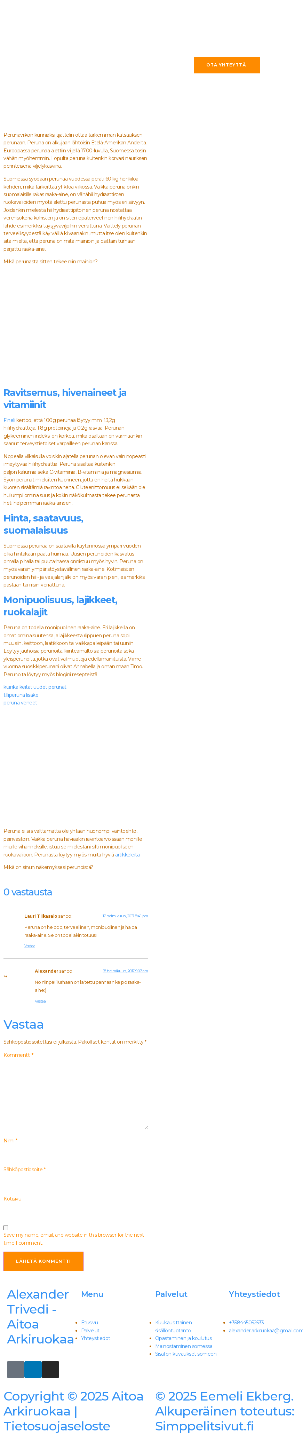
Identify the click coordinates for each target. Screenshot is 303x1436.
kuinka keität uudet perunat (34, 687)
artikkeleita (127, 855)
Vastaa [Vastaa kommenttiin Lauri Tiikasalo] (29, 945)
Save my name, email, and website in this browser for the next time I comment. (73, 1239)
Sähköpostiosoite (24, 1169)
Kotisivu (12, 1199)
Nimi (10, 1141)
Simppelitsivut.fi (224, 1411)
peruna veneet (20, 703)
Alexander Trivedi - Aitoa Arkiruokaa (40, 1316)
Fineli (9, 420)
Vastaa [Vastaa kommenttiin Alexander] (40, 1001)
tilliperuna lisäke (20, 695)
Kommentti (18, 1055)
